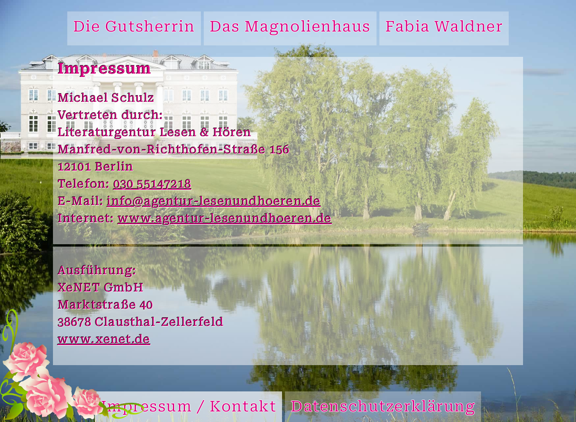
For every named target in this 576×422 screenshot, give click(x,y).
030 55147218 (152, 185)
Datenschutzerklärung (383, 407)
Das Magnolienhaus (290, 28)
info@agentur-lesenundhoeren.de (214, 202)
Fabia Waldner (444, 28)
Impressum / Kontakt (189, 407)
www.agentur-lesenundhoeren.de (225, 219)
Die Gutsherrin (134, 28)
